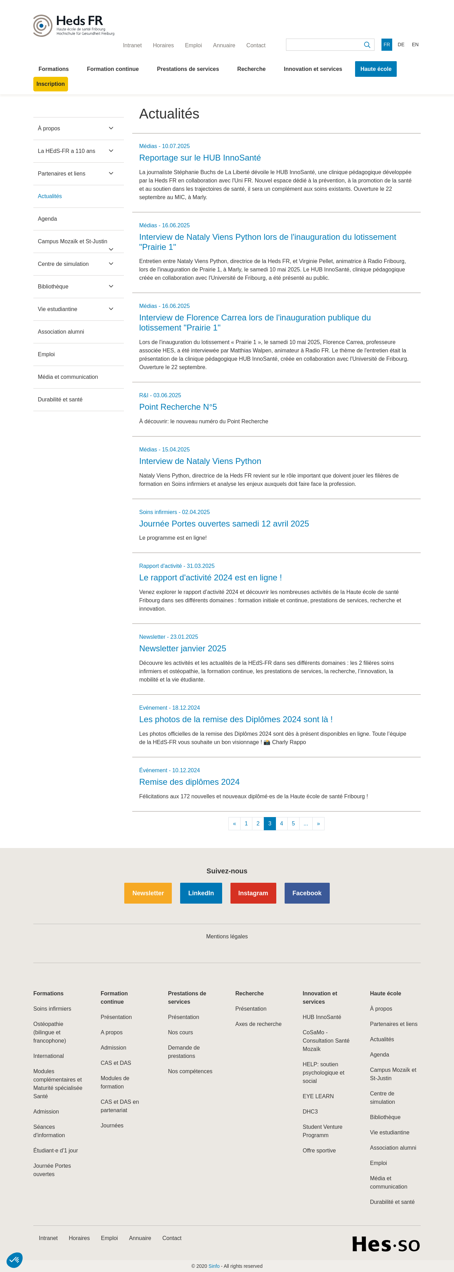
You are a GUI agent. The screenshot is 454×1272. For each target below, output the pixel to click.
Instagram (253, 893)
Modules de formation (115, 1082)
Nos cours (180, 1032)
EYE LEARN (318, 1096)
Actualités (50, 196)
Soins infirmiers (52, 1009)
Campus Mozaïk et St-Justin (72, 241)
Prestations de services (188, 69)
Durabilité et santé (60, 399)
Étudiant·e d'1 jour (55, 1150)
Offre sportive (319, 1150)
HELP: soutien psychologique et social (323, 1072)
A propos (112, 1032)
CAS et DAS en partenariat (120, 1106)
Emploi (46, 354)
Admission (46, 1112)
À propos (49, 128)
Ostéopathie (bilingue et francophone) (49, 1032)
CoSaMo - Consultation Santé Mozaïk (326, 1040)
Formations (54, 69)
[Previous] (234, 823)
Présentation (116, 1017)
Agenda (47, 219)
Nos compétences (190, 1071)
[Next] (318, 823)
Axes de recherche (258, 1024)
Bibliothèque (53, 287)
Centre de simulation (63, 264)
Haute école (376, 69)
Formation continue (113, 69)
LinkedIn (201, 893)
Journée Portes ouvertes (52, 1170)
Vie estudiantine (57, 309)
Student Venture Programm (323, 1131)
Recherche (251, 69)
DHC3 (310, 1112)
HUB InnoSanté (322, 1017)
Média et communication (68, 377)
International (48, 1056)
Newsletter (148, 893)
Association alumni (61, 332)
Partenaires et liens (61, 174)
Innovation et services (313, 69)
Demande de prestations (184, 1052)
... (306, 823)
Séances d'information (49, 1131)
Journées (112, 1125)
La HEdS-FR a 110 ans (66, 151)
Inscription (50, 84)
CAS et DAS (116, 1063)
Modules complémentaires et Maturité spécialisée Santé (57, 1083)
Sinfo (214, 1266)
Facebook (307, 893)
